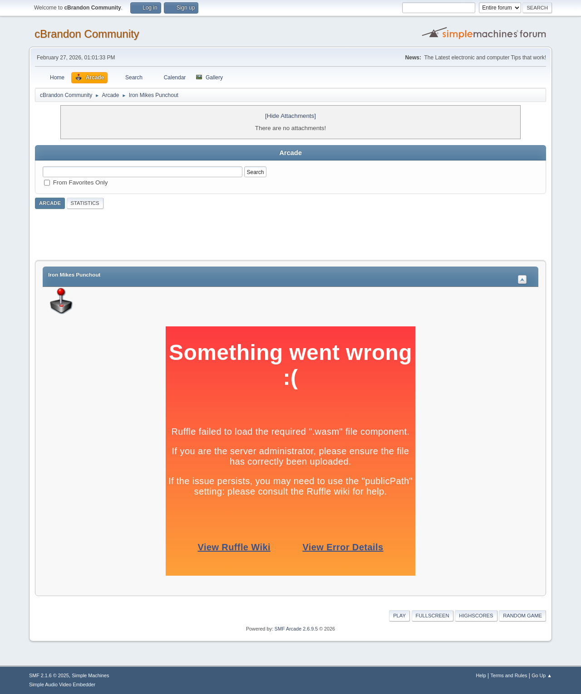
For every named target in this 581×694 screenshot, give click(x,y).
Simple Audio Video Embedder (62, 684)
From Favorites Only (80, 182)
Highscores (476, 615)
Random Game (522, 615)
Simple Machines (90, 675)
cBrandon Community (86, 34)
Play (399, 615)
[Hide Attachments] (290, 115)
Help (481, 675)
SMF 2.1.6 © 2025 (49, 675)
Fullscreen (432, 615)
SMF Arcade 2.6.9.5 (296, 628)
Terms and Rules (509, 675)
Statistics (85, 203)
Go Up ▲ (542, 675)
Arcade (50, 203)
